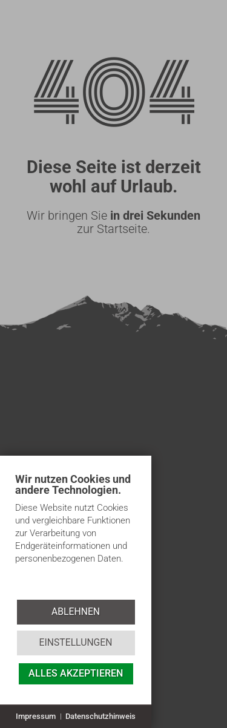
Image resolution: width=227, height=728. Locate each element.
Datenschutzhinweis (100, 716)
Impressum (36, 716)
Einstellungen (75, 642)
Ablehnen (75, 611)
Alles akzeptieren (75, 673)
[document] (75, 535)
